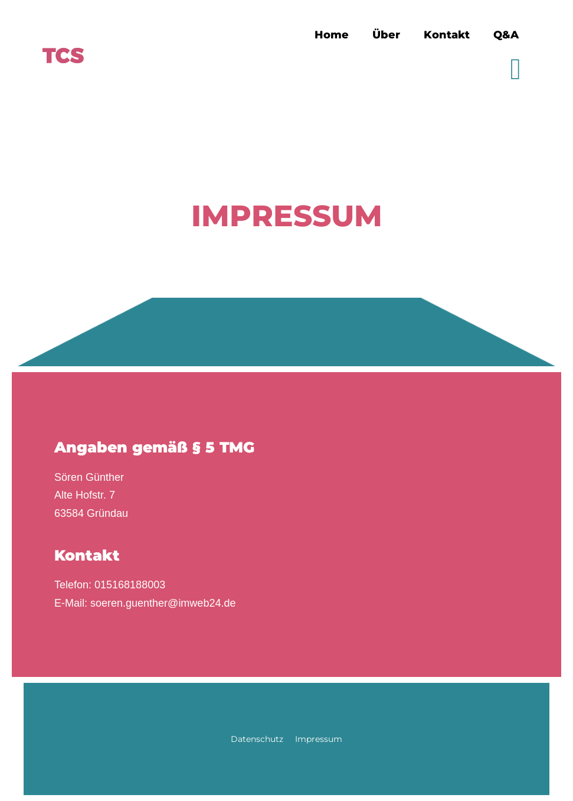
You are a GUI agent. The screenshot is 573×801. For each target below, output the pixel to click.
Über (386, 34)
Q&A (506, 34)
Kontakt (447, 34)
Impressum (318, 739)
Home (332, 34)
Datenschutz (257, 739)
